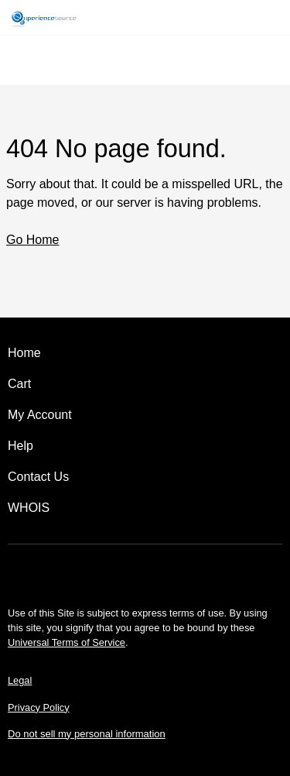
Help (20, 445)
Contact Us (38, 476)
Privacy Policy (39, 707)
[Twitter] (145, 571)
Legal (20, 680)
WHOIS (28, 507)
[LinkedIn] (188, 571)
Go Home (32, 239)
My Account (40, 414)
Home (24, 352)
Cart (19, 383)
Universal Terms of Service (66, 642)
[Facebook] (102, 571)
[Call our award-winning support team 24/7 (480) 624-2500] (253, 17)
